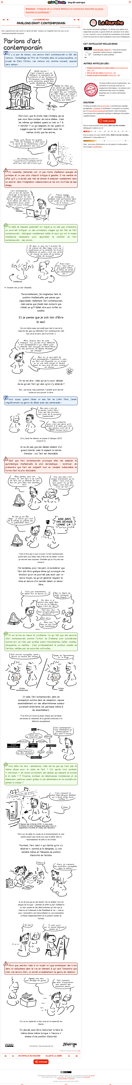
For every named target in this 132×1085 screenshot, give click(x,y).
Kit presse (71, 1078)
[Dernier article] (78, 19)
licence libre (105, 108)
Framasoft (87, 1077)
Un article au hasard (26, 1056)
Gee (79, 27)
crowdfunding (97, 148)
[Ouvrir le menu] (2, 2)
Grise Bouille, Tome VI (102, 52)
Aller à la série (57, 1056)
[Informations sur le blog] (130, 2)
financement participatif (97, 113)
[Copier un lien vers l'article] (41, 1062)
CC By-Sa (92, 1075)
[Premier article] (3, 19)
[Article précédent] (7, 19)
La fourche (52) (41, 20)
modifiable (97, 110)
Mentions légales (62, 1078)
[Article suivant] (74, 19)
